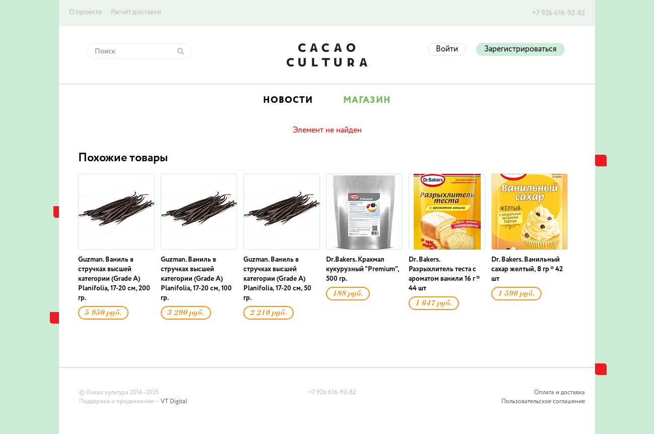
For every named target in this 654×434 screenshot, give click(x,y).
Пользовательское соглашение (543, 402)
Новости (288, 100)
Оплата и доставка (559, 393)
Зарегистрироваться (520, 49)
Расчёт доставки (136, 12)
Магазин (367, 100)
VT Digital (174, 402)
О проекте (85, 12)
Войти (447, 49)
